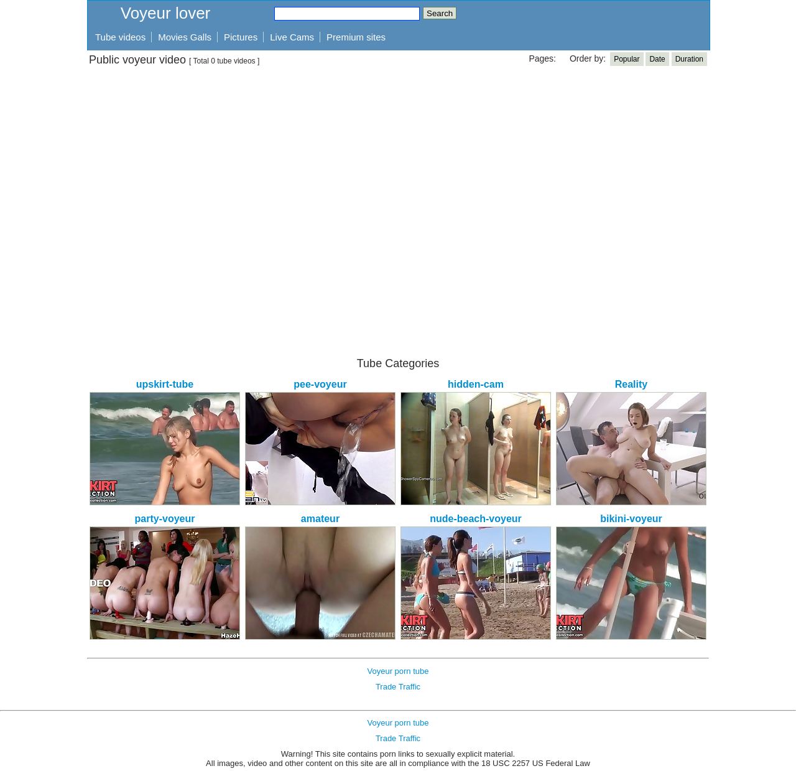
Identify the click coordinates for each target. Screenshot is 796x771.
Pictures (240, 37)
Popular (626, 59)
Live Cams (292, 37)
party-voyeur (165, 518)
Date (657, 59)
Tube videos (120, 37)
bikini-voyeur (631, 518)
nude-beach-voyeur (476, 518)
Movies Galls (184, 37)
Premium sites (356, 37)
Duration (689, 59)
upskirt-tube (164, 384)
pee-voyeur (320, 384)
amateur (320, 518)
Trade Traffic (398, 686)
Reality (631, 384)
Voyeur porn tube (397, 671)
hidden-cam (476, 384)
